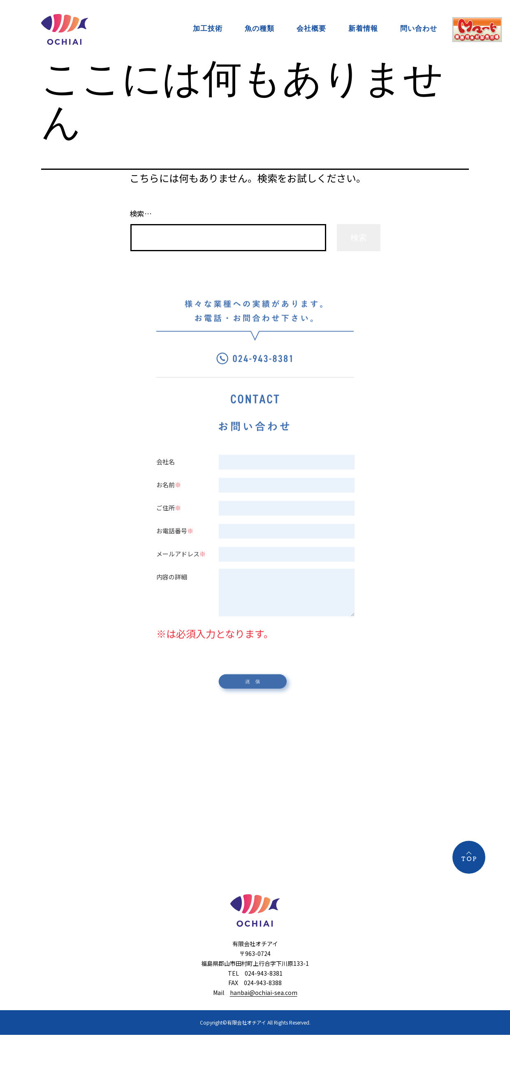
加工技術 (208, 28)
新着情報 (363, 28)
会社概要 (311, 28)
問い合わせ (418, 28)
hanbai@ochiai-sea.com (263, 992)
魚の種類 (259, 28)
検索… (141, 213)
